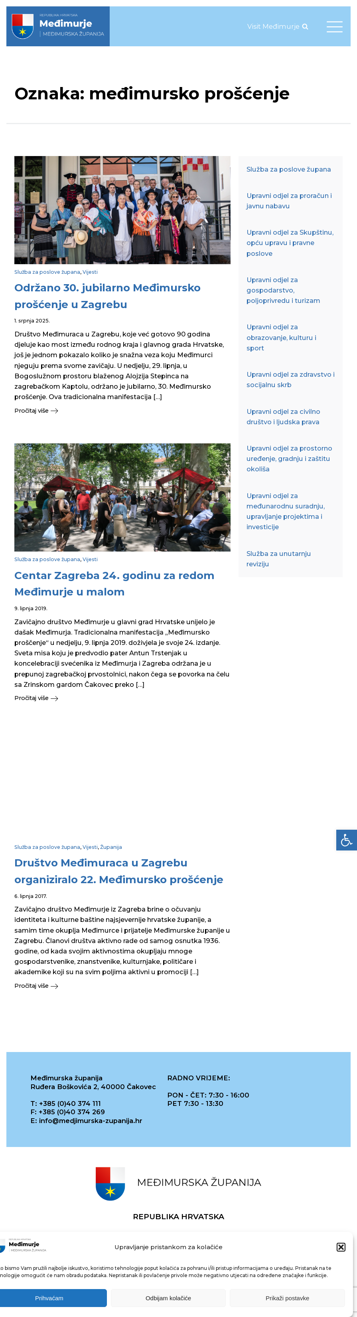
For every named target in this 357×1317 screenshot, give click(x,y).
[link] (346, 840)
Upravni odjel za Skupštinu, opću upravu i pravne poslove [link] (290, 242)
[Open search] (305, 26)
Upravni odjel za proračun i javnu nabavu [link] (289, 201)
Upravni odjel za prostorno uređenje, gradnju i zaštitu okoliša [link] (289, 458)
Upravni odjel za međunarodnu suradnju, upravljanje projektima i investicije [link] (286, 511)
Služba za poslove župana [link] (47, 272)
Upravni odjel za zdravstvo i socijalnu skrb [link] (291, 379)
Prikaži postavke (287, 1299)
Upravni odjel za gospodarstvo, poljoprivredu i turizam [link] (283, 290)
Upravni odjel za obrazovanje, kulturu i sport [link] (281, 337)
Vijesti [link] (90, 272)
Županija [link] (111, 847)
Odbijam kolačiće (168, 1299)
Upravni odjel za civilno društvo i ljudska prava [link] (283, 416)
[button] (341, 1249)
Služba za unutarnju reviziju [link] (279, 559)
